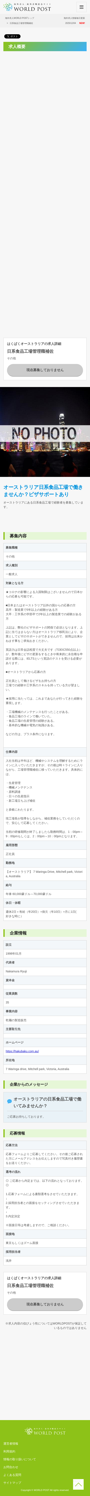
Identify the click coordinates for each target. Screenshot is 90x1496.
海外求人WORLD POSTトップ (19, 18)
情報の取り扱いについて (19, 1459)
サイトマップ (12, 1482)
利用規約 (9, 1451)
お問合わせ (10, 1467)
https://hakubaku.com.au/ (22, 1051)
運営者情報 (10, 1443)
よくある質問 (12, 1475)
